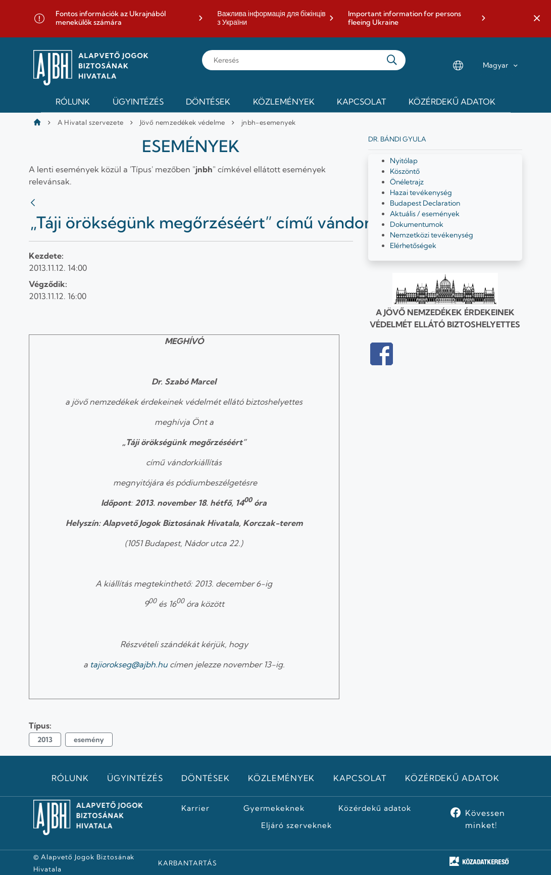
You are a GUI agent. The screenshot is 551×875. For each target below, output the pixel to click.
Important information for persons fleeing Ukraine (404, 18)
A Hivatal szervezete (91, 122)
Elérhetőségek (413, 245)
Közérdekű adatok (452, 778)
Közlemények (281, 778)
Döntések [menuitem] (208, 101)
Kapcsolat (360, 778)
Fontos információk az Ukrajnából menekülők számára (111, 18)
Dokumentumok (416, 224)
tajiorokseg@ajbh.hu (129, 664)
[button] (537, 19)
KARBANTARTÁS (187, 863)
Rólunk (70, 778)
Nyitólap (404, 160)
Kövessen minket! (485, 819)
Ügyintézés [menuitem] (138, 101)
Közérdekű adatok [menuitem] (452, 101)
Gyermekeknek (274, 808)
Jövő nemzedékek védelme (182, 122)
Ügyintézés (135, 778)
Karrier (195, 808)
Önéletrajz (407, 181)
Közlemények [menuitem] (284, 101)
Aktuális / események (425, 213)
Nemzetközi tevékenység (431, 234)
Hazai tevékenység (421, 192)
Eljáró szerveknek (296, 825)
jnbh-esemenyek (268, 122)
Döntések (205, 778)
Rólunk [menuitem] (73, 101)
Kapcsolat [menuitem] (361, 101)
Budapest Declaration (425, 203)
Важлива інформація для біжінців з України (271, 18)
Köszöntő (405, 171)
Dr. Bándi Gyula (397, 139)
